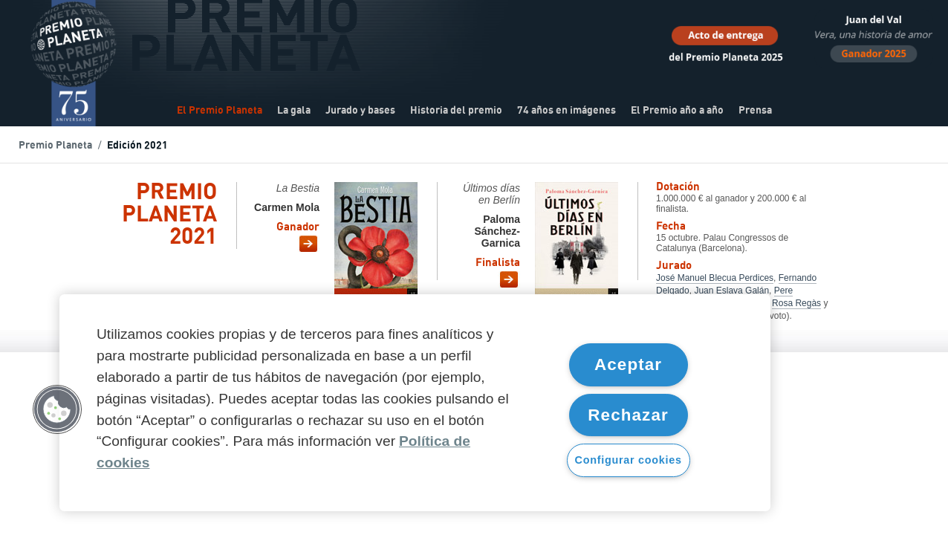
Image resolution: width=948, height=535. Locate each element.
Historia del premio (456, 111)
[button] (57, 409)
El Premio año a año (677, 111)
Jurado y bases (360, 111)
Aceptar (628, 364)
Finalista (497, 263)
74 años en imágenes (566, 111)
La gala (294, 111)
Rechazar (628, 415)
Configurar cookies (628, 460)
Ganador (297, 227)
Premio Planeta (55, 145)
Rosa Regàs (796, 303)
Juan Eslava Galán (731, 290)
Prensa (755, 111)
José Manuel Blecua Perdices (714, 278)
